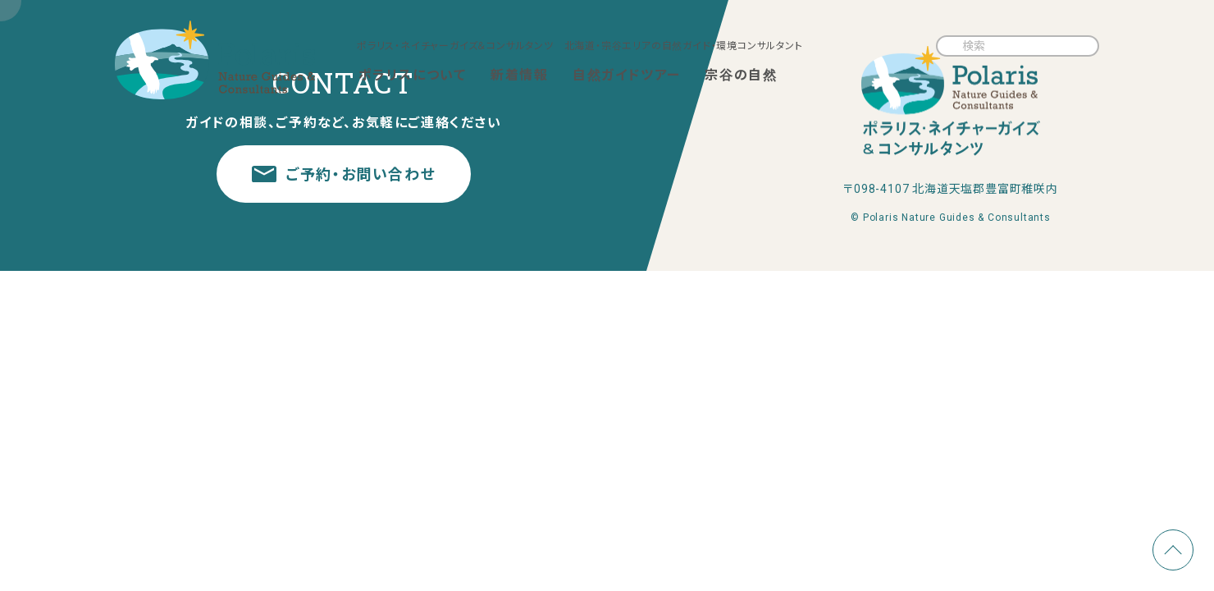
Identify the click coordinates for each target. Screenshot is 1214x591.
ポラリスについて (412, 75)
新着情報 (519, 75)
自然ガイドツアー (627, 75)
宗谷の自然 (741, 75)
